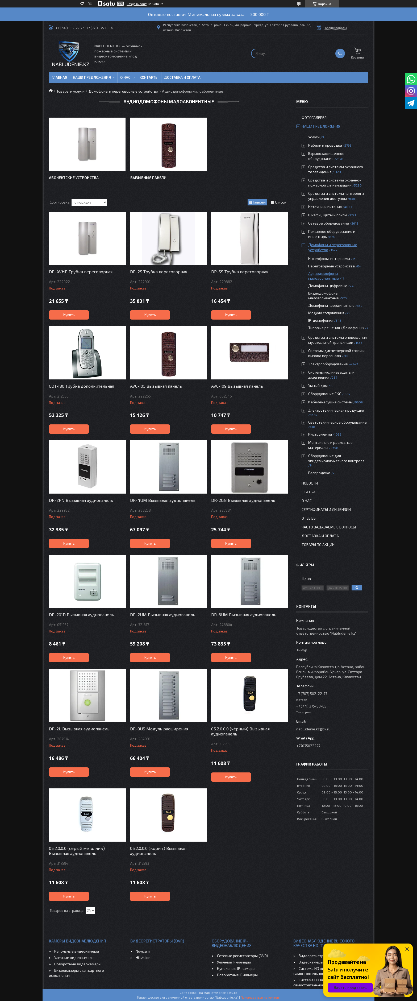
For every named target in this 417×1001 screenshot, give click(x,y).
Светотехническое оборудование (337, 422)
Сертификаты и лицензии (326, 509)
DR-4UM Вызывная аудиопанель (162, 500)
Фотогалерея (314, 117)
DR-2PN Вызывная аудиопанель (81, 500)
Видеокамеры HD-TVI (317, 962)
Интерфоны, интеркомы (329, 258)
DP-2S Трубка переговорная (158, 271)
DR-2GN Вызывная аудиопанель (243, 500)
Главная (59, 77)
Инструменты (320, 434)
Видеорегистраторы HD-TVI (323, 955)
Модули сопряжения (326, 313)
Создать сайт (137, 4)
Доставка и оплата (182, 77)
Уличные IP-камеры (234, 962)
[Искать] (340, 53)
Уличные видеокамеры (74, 957)
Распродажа (319, 472)
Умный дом (318, 385)
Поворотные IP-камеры (237, 975)
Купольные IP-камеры (236, 968)
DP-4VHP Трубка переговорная (80, 271)
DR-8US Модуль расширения (159, 728)
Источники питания (325, 206)
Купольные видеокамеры (76, 951)
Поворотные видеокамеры (77, 964)
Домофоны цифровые (327, 285)
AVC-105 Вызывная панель (156, 385)
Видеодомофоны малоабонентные (323, 295)
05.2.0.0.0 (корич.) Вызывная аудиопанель (158, 851)
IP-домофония (320, 320)
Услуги (314, 137)
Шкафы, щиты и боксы (327, 215)
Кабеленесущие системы (330, 402)
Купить (69, 315)
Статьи (308, 492)
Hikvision (143, 957)
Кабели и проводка (325, 145)
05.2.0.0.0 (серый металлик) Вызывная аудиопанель (77, 851)
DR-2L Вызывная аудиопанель (79, 728)
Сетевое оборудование (328, 223)
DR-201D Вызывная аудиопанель (81, 614)
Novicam (143, 951)
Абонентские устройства (74, 177)
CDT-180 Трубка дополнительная (81, 385)
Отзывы (309, 518)
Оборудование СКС (324, 393)
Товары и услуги (70, 91)
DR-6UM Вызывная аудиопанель (243, 614)
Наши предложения (92, 77)
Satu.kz (232, 992)
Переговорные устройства (331, 266)
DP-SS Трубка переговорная (239, 271)
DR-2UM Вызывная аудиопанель (162, 614)
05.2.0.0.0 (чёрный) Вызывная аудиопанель (240, 731)
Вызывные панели (148, 177)
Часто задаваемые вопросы (329, 527)
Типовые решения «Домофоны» (336, 327)
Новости (310, 483)
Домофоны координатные (331, 305)
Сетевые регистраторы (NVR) (242, 955)
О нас (125, 77)
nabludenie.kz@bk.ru (313, 729)
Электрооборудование (328, 364)
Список (280, 202)
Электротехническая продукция (336, 410)
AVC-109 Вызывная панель (237, 385)
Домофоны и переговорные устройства (123, 91)
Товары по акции (318, 544)
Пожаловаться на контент (261, 997)
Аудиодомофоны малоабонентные (323, 275)
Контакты (149, 77)
